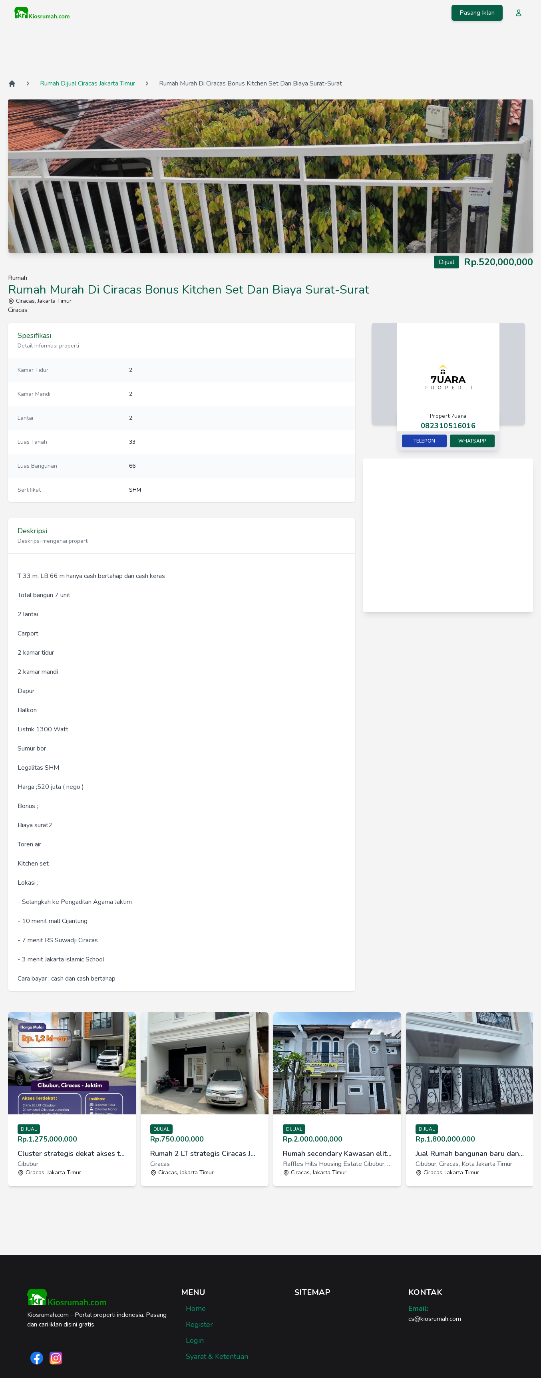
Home (196, 1308)
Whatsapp (472, 441)
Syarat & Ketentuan (217, 1356)
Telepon (424, 441)
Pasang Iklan (477, 12)
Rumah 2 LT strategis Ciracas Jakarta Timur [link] (204, 1153)
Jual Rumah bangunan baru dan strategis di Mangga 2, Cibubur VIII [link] (470, 1153)
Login (195, 1340)
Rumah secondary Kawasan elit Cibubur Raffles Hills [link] (337, 1153)
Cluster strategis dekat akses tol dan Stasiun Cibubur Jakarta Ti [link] (72, 1153)
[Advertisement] (270, 51)
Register (199, 1324)
